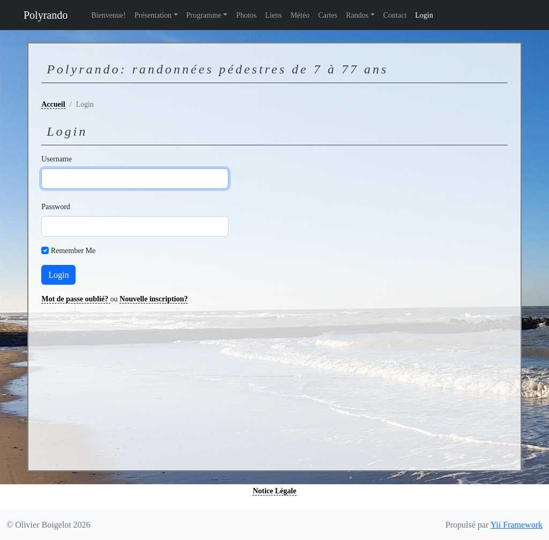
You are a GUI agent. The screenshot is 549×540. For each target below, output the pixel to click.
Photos (246, 15)
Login (424, 15)
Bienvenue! (108, 15)
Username (49, 159)
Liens (273, 15)
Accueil (53, 104)
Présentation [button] (153, 15)
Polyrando (46, 15)
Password (49, 207)
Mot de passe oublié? (75, 299)
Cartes (327, 15)
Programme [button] (204, 15)
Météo (300, 15)
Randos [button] (357, 15)
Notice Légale (274, 491)
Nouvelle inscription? (154, 299)
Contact (395, 15)
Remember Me (73, 251)
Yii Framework (517, 524)
